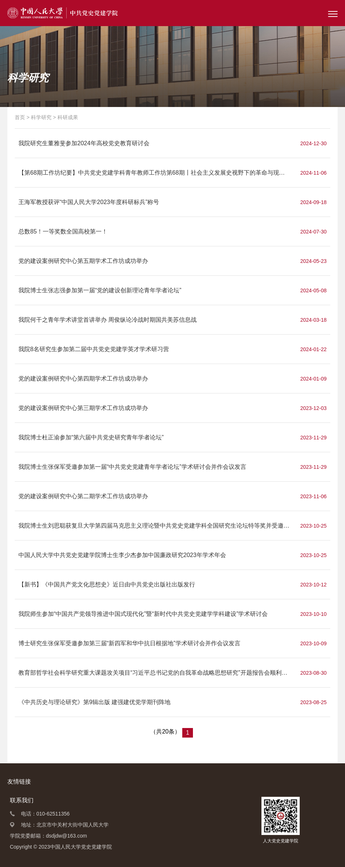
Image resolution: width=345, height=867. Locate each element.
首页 (20, 117)
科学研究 (41, 117)
